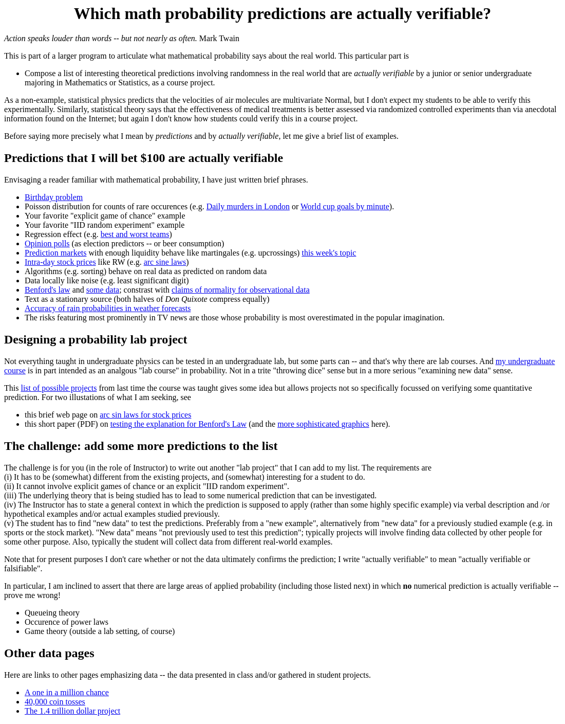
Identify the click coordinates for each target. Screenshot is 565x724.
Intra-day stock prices (60, 262)
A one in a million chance (67, 692)
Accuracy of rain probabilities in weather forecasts (108, 308)
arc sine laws (165, 262)
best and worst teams (135, 234)
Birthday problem (54, 197)
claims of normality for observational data (241, 289)
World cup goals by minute (344, 206)
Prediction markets (55, 252)
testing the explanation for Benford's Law (178, 424)
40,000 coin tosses (55, 701)
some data (102, 289)
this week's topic (329, 252)
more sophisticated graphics (323, 424)
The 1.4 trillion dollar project (72, 711)
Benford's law (47, 289)
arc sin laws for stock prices (145, 414)
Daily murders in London (248, 206)
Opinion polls (47, 243)
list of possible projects (59, 388)
